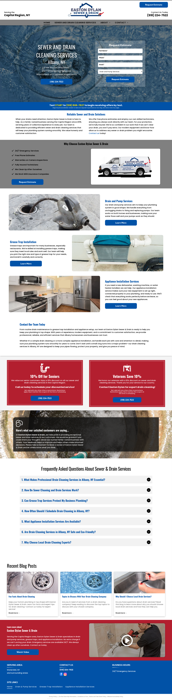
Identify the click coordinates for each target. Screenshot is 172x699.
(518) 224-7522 (157, 15)
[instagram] (65, 674)
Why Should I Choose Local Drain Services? (134, 596)
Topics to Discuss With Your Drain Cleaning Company (84, 596)
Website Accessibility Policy (115, 696)
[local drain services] (139, 582)
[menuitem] (46, 22)
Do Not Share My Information (67, 696)
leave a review (56, 445)
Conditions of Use (83, 696)
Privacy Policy (53, 696)
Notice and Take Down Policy (97, 696)
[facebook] (61, 674)
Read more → (14, 613)
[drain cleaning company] (86, 582)
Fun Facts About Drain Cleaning (22, 596)
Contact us (94, 133)
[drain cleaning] (32, 582)
